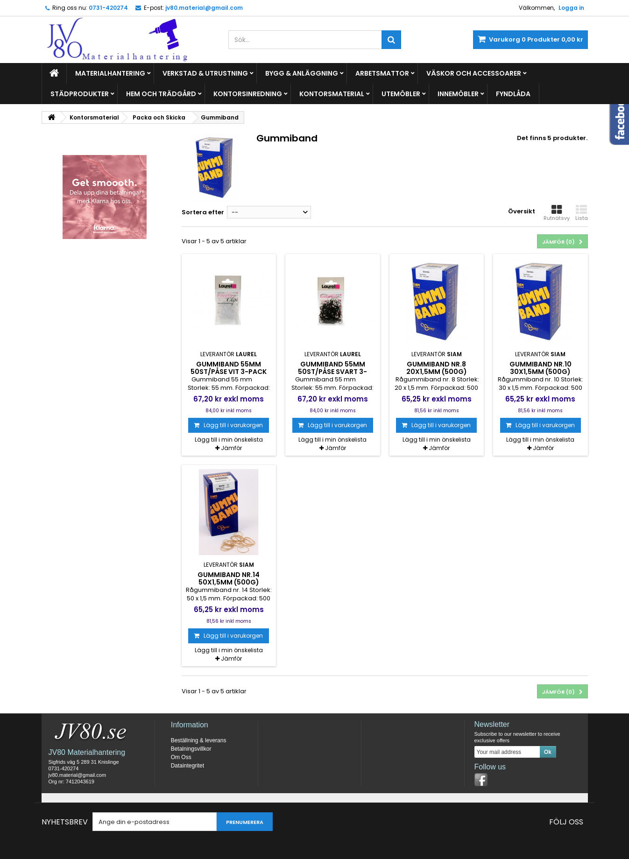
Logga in (571, 8)
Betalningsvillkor (191, 749)
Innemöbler (458, 94)
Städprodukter (79, 94)
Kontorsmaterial (331, 94)
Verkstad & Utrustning (205, 73)
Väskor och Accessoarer (473, 73)
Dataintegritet (187, 765)
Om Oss (181, 757)
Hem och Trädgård (161, 94)
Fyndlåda (513, 94)
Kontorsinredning (247, 94)
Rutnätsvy (557, 213)
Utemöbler (401, 94)
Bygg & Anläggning (301, 73)
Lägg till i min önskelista (229, 440)
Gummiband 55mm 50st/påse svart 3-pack (332, 371)
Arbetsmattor (382, 73)
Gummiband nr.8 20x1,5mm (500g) (436, 367)
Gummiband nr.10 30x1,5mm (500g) (540, 367)
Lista (581, 213)
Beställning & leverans (198, 740)
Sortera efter (203, 212)
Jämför (231, 448)
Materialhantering (110, 73)
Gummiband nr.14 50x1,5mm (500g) (229, 578)
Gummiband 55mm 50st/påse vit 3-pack (229, 367)
